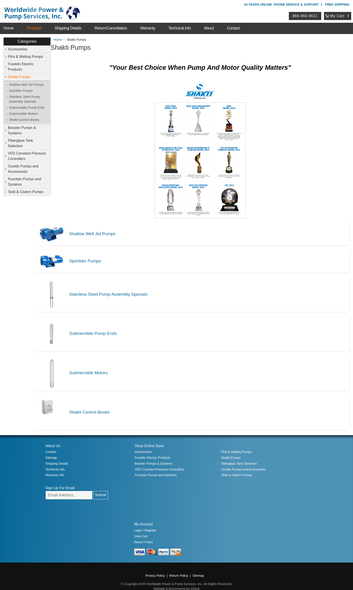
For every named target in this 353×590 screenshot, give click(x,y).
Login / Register (145, 522)
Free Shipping (337, 4)
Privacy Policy (155, 567)
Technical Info (179, 25)
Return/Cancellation (111, 25)
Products (34, 25)
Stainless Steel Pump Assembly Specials (24, 99)
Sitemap (51, 449)
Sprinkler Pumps (21, 90)
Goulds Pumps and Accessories (23, 168)
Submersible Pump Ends (27, 107)
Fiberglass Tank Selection (20, 142)
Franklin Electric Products (21, 66)
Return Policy (143, 533)
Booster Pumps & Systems (22, 130)
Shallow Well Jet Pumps (26, 84)
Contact (233, 25)
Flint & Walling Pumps (25, 56)
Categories (27, 41)
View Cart (141, 527)
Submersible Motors (23, 113)
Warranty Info (54, 466)
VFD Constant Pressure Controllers (27, 155)
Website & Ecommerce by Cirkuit (176, 580)
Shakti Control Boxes (24, 119)
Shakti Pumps (19, 76)
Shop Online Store (149, 437)
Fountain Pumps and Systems (24, 181)
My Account (143, 516)
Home (9, 25)
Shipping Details (67, 25)
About (209, 25)
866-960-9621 (306, 14)
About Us (52, 437)
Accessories (17, 49)
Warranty (147, 25)
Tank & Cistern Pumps (26, 191)
